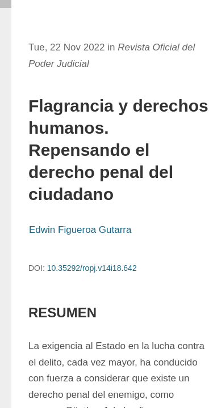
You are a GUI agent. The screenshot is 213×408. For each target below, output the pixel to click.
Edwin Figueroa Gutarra (80, 229)
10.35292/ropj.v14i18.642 (92, 268)
